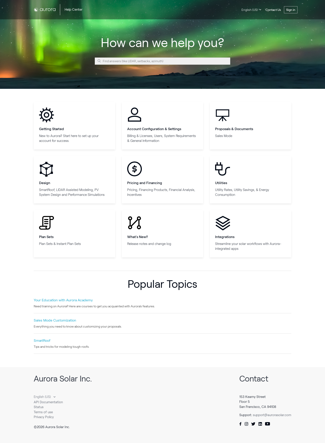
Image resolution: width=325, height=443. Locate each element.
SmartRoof (42, 340)
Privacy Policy (44, 417)
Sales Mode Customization (55, 320)
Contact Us (273, 10)
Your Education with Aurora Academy (63, 300)
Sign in (290, 10)
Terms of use (43, 412)
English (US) (250, 10)
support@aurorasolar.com (272, 415)
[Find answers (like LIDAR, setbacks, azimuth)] (162, 61)
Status (39, 407)
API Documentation (48, 402)
